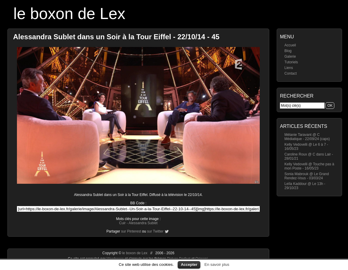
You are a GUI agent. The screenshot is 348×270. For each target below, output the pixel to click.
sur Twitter (155, 231)
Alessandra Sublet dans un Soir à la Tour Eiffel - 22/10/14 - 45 (116, 37)
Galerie (290, 56)
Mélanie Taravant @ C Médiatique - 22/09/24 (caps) (307, 137)
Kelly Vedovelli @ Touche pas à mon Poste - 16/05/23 (309, 166)
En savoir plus (216, 264)
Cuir (122, 223)
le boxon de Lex (69, 13)
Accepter (189, 264)
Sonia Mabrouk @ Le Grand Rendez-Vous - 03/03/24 (306, 176)
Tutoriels (291, 62)
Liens (288, 68)
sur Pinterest (131, 231)
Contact (290, 73)
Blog (288, 51)
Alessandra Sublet (143, 223)
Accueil (290, 45)
